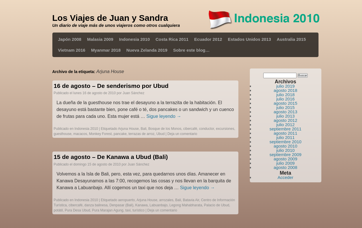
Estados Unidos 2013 (249, 39)
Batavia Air (191, 200)
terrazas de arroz (141, 134)
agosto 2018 (285, 90)
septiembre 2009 (286, 154)
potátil (58, 210)
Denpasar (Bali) (121, 205)
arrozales (166, 200)
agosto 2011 (285, 133)
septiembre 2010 (286, 141)
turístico (138, 210)
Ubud (160, 134)
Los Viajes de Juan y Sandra (110, 18)
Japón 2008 (70, 39)
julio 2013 (285, 116)
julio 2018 (285, 94)
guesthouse (63, 134)
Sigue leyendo (163, 116)
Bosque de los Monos (164, 129)
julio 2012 (285, 124)
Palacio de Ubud (216, 205)
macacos (80, 134)
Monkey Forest (100, 134)
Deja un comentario (182, 134)
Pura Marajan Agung (107, 210)
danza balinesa (96, 205)
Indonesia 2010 (134, 39)
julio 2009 (285, 163)
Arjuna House (128, 129)
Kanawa (141, 205)
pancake (120, 134)
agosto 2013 (285, 111)
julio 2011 (285, 137)
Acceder (285, 177)
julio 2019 (285, 86)
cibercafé (190, 129)
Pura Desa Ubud (77, 210)
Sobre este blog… (191, 50)
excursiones (225, 129)
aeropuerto (126, 200)
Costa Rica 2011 (172, 39)
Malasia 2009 (100, 39)
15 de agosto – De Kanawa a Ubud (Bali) (111, 157)
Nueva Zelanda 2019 (146, 50)
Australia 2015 (291, 39)
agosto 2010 (285, 146)
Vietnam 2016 (72, 50)
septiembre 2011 (286, 128)
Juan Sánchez (133, 93)
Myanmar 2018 (105, 50)
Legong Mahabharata (185, 205)
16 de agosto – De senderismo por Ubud (111, 85)
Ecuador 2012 (208, 39)
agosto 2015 (285, 103)
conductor (206, 129)
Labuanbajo (159, 205)
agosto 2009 (285, 158)
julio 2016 (285, 98)
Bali (144, 129)
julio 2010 (285, 150)
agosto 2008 (285, 167)
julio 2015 (285, 107)
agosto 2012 (285, 120)
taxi (128, 210)
